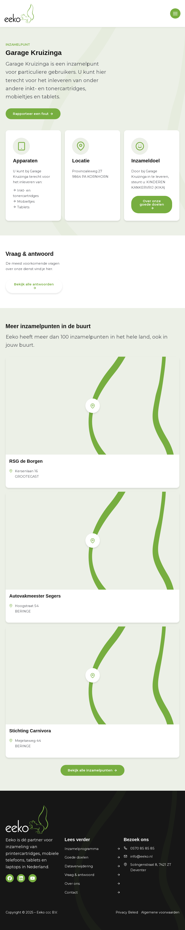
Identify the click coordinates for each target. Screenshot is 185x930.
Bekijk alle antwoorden (34, 284)
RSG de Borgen (26, 461)
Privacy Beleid (127, 912)
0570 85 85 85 (142, 848)
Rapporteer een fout (31, 114)
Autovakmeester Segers (35, 595)
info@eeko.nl (141, 856)
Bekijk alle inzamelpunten (90, 770)
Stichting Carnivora (30, 730)
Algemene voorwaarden (160, 912)
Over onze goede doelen (152, 202)
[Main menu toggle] (175, 13)
